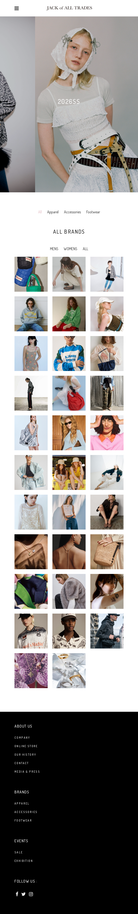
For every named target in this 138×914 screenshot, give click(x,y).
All (40, 212)
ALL (85, 248)
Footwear (93, 212)
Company (22, 737)
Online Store (26, 746)
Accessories (72, 212)
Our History (25, 754)
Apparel (53, 212)
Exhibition (23, 861)
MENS (54, 248)
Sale (18, 852)
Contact (21, 763)
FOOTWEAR (23, 820)
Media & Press (27, 771)
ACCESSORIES (25, 812)
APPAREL (22, 803)
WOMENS (70, 248)
